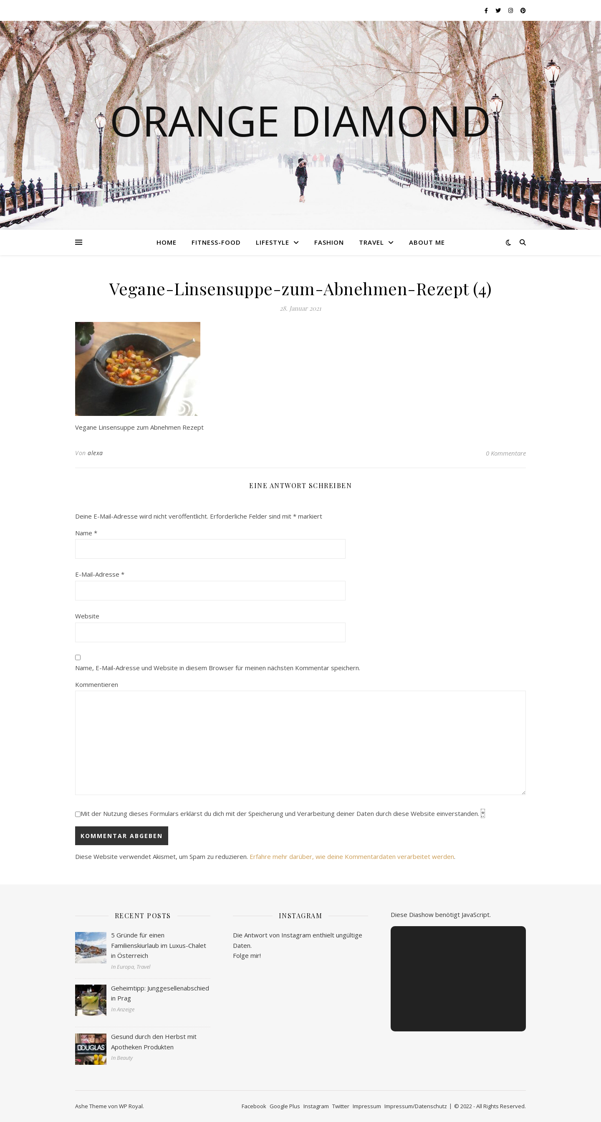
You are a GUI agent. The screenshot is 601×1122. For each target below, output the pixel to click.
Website (87, 616)
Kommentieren (96, 684)
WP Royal (131, 1106)
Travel (371, 242)
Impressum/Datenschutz (415, 1106)
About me (427, 242)
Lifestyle (272, 242)
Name (86, 533)
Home (167, 242)
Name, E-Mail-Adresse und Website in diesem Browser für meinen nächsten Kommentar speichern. (217, 668)
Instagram (316, 1106)
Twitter (340, 1106)
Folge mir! (247, 955)
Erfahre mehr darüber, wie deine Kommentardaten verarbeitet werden (352, 856)
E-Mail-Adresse (99, 574)
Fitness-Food (216, 242)
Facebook (254, 1106)
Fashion (329, 242)
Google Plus (285, 1106)
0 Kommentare (506, 453)
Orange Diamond (300, 120)
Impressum (367, 1106)
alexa (95, 453)
